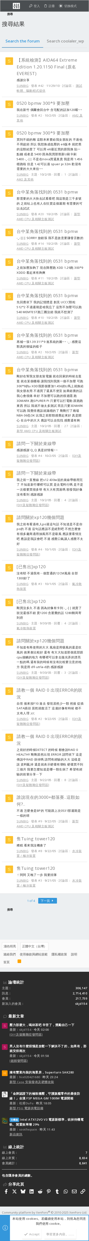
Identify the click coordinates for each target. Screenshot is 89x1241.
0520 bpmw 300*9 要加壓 (43, 103)
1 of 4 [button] (31, 901)
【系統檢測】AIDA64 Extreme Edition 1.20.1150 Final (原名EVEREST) (47, 66)
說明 (74, 954)
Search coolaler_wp (65, 41)
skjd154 (81, 1003)
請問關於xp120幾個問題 (41, 517)
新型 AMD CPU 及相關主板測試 (39, 431)
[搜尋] (83, 6)
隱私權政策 (59, 954)
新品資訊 (15, 1134)
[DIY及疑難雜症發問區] (33, 505)
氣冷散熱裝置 (26, 628)
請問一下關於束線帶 (36, 443)
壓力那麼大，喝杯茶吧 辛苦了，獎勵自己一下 (42, 1025)
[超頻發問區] (18, 1061)
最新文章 (16, 1016)
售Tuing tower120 (36, 838)
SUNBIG (22, 86)
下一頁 (48, 901)
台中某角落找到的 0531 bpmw (47, 192)
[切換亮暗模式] (68, 6)
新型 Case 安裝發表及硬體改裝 (31, 1082)
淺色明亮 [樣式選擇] (10, 946)
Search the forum (22, 41)
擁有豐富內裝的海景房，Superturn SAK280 (41, 1072)
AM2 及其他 (25, 179)
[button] (7, 6)
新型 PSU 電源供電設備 (26, 1108)
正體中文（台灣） (34, 946)
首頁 (6, 962)
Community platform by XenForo (44, 1212)
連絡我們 (9, 954)
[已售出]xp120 (31, 566)
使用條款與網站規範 (33, 954)
